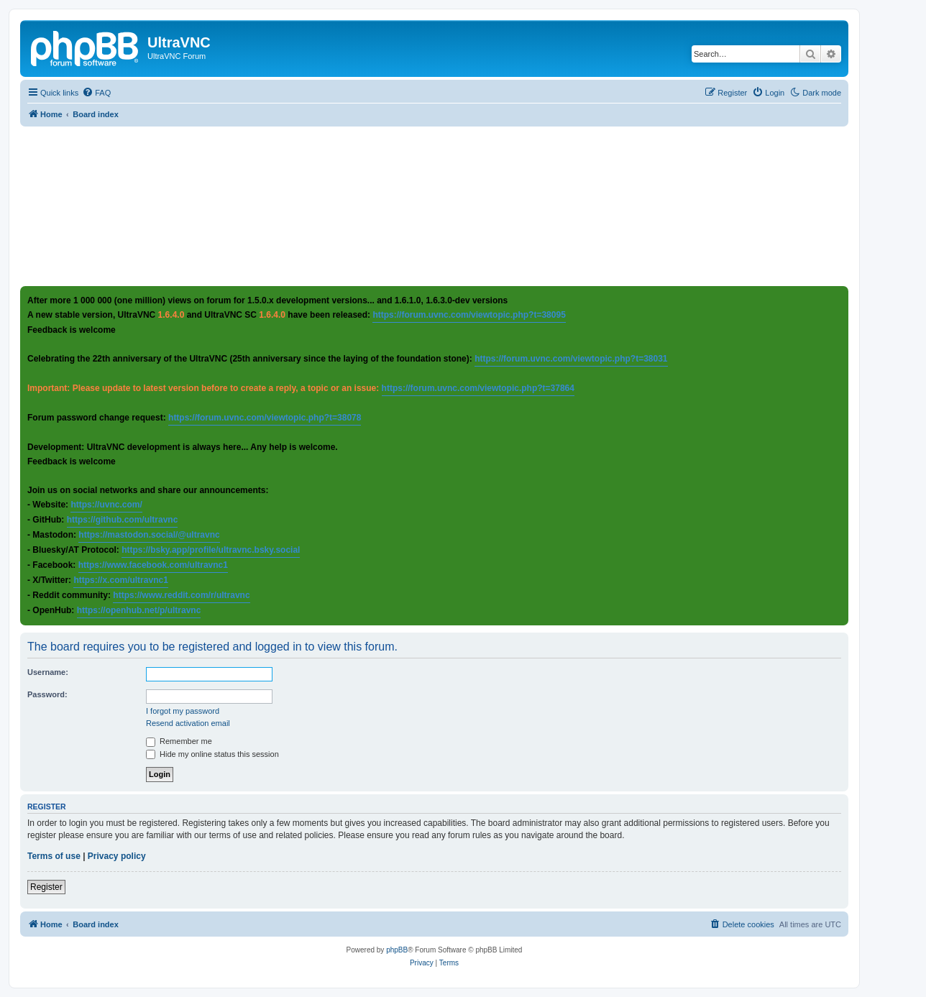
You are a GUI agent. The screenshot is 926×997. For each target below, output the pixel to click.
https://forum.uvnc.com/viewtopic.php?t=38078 (264, 418)
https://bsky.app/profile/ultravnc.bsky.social (211, 550)
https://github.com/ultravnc (122, 520)
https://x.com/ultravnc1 (120, 580)
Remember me (179, 741)
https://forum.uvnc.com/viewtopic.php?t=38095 (468, 315)
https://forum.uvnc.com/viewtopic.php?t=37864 (478, 388)
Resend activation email (188, 723)
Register (46, 887)
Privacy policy (117, 856)
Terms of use (54, 856)
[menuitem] (96, 92)
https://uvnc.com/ (106, 505)
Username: (47, 672)
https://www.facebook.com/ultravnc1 (153, 565)
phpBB (397, 950)
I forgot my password (182, 711)
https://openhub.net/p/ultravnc (139, 610)
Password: (47, 694)
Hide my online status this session (212, 754)
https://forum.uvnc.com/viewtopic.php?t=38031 (571, 359)
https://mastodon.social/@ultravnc (148, 535)
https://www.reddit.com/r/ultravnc (181, 595)
